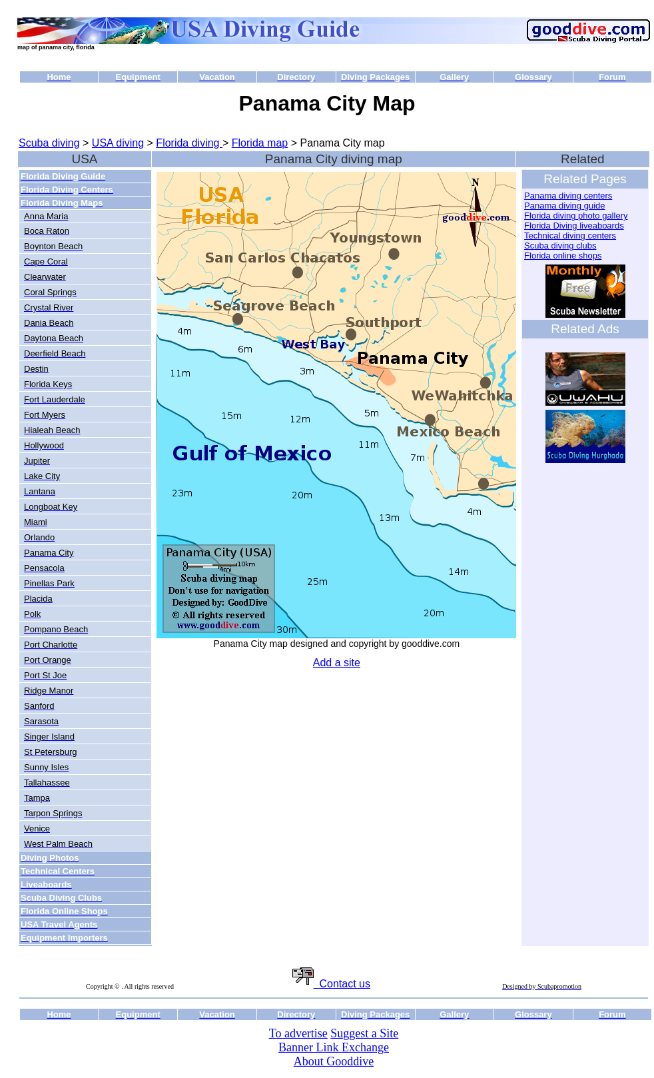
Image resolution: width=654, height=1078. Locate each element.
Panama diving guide (564, 206)
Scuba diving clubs (560, 246)
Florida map (260, 143)
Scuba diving (49, 143)
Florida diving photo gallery (575, 216)
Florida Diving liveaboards (574, 226)
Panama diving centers (568, 196)
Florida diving (189, 143)
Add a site (336, 662)
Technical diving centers (570, 236)
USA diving (118, 143)
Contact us (331, 983)
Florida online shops (562, 256)
